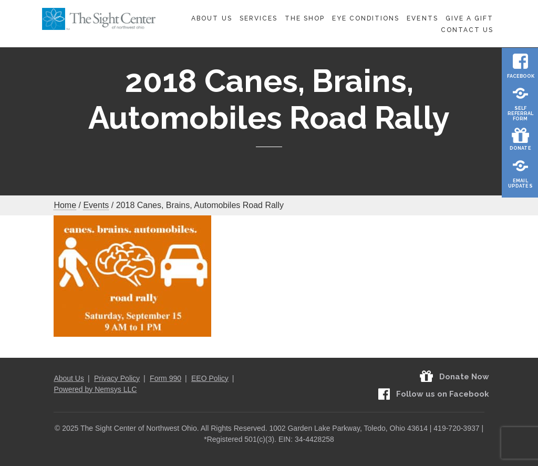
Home (65, 205)
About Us (211, 18)
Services (258, 18)
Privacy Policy (117, 378)
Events (422, 18)
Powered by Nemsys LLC (95, 389)
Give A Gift (469, 18)
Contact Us (467, 30)
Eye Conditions (366, 18)
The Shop (305, 18)
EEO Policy (210, 378)
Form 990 (165, 378)
